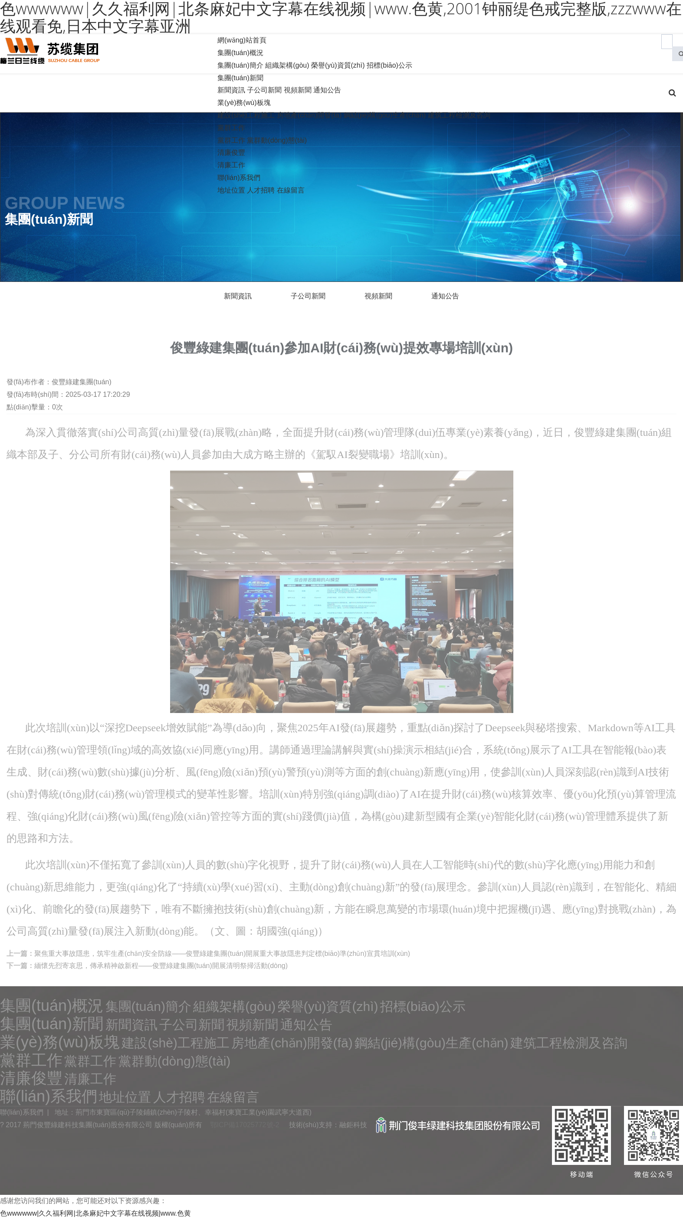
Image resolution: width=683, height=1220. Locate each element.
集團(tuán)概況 (240, 52)
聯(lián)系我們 (239, 177)
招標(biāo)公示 (389, 65)
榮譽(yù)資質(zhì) (338, 65)
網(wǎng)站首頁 (241, 40)
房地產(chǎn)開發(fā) (309, 115)
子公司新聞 (264, 90)
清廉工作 (231, 165)
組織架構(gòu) (287, 65)
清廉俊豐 (231, 152)
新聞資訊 (231, 90)
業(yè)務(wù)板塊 (244, 102)
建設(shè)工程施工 (246, 115)
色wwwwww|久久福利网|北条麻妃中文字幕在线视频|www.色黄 (95, 1213)
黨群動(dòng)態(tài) (277, 140)
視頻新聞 (298, 90)
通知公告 (327, 90)
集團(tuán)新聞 (240, 78)
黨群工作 (231, 127)
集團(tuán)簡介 (240, 65)
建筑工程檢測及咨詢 (459, 115)
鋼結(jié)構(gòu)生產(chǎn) (385, 115)
